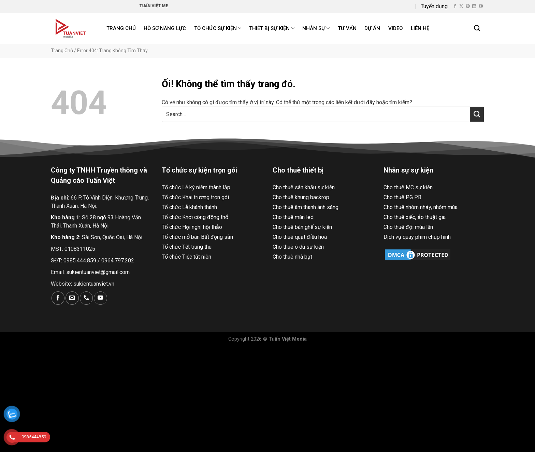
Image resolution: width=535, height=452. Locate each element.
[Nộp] (477, 114)
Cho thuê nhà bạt (292, 257)
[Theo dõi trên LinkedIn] (474, 6)
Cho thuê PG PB (402, 197)
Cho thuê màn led (293, 217)
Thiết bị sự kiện (271, 28)
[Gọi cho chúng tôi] (86, 298)
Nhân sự (316, 28)
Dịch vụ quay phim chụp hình (417, 237)
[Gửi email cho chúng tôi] (72, 298)
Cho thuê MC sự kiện (408, 187)
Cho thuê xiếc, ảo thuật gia (415, 217)
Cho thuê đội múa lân (408, 227)
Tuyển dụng (434, 6)
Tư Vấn (347, 28)
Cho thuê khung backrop (301, 197)
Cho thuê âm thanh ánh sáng (305, 207)
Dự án (372, 28)
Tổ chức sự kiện (217, 28)
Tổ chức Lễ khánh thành (189, 207)
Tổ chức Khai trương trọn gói (195, 197)
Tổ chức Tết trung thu (187, 247)
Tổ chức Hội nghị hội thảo (192, 227)
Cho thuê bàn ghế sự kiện (302, 227)
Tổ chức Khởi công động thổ (195, 217)
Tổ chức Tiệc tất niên (186, 257)
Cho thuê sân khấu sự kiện (304, 187)
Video (395, 28)
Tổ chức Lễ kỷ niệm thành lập (196, 187)
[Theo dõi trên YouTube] (481, 6)
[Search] (477, 28)
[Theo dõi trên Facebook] (455, 6)
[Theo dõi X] (461, 6)
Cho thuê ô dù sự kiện (298, 247)
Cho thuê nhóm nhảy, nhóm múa (421, 207)
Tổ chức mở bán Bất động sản (197, 237)
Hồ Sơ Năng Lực (165, 28)
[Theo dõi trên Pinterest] (468, 6)
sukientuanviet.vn (93, 283)
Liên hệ (420, 28)
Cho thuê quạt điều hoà (300, 237)
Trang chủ (121, 28)
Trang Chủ (62, 50)
